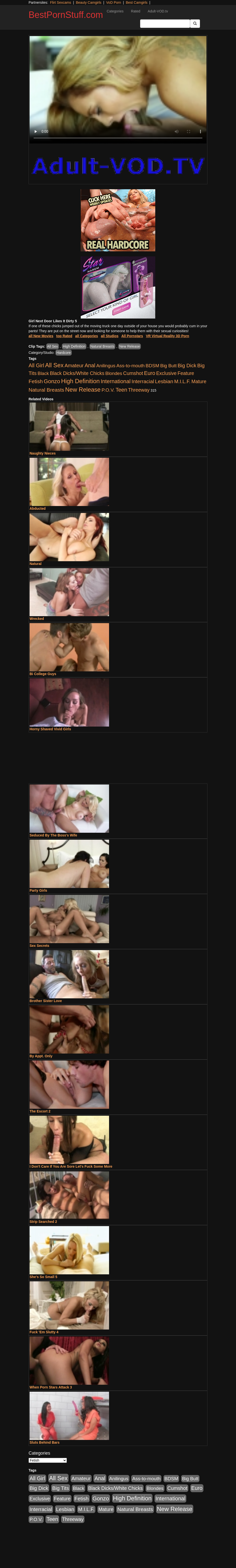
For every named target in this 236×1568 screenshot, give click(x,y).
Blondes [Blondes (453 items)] (113, 373)
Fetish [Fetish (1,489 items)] (36, 381)
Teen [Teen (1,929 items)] (121, 390)
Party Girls (38, 890)
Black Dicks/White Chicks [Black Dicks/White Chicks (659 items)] (77, 373)
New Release (129, 346)
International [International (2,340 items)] (115, 381)
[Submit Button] (195, 23)
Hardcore (63, 353)
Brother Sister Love (46, 1001)
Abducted (38, 508)
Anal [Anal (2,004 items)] (89, 365)
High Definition (74, 346)
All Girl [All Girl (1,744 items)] (36, 366)
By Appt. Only (41, 1056)
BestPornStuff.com (66, 15)
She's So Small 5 (43, 1277)
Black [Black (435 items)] (43, 373)
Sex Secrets (39, 946)
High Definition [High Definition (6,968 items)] (80, 381)
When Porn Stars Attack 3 (51, 1387)
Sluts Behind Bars (45, 1442)
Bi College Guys (43, 674)
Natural (35, 564)
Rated (135, 11)
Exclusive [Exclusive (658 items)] (166, 373)
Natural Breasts (102, 346)
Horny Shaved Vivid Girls (50, 729)
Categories (115, 11)
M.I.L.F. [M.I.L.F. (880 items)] (182, 381)
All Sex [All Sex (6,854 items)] (54, 365)
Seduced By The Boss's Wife (53, 835)
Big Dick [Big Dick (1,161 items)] (187, 365)
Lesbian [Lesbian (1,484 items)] (164, 381)
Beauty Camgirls (88, 2)
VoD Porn (113, 2)
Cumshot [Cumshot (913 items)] (133, 373)
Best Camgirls (136, 2)
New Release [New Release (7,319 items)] (83, 389)
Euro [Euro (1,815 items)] (149, 373)
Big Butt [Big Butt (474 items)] (168, 365)
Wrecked (37, 619)
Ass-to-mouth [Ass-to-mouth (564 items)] (130, 365)
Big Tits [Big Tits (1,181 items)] (60, 1488)
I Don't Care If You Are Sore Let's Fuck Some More (71, 1166)
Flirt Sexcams (60, 2)
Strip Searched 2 (43, 1222)
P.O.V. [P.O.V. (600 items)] (108, 390)
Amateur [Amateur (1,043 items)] (74, 365)
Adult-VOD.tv (158, 11)
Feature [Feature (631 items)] (186, 373)
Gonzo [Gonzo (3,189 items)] (52, 381)
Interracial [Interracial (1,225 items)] (142, 381)
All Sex (52, 346)
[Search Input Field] (165, 23)
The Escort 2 (40, 1111)
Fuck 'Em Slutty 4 (44, 1332)
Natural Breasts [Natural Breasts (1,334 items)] (46, 390)
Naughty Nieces (43, 453)
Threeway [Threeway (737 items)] (139, 390)
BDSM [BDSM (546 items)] (152, 365)
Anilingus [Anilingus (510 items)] (106, 365)
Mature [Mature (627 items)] (199, 381)
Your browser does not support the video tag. (118, 89)
